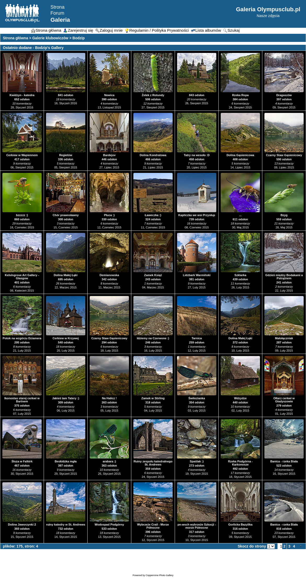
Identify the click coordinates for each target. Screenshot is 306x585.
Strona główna (15, 38)
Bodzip (78, 38)
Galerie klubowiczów (50, 38)
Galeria (60, 20)
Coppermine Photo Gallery (159, 575)
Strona (57, 7)
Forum (57, 13)
